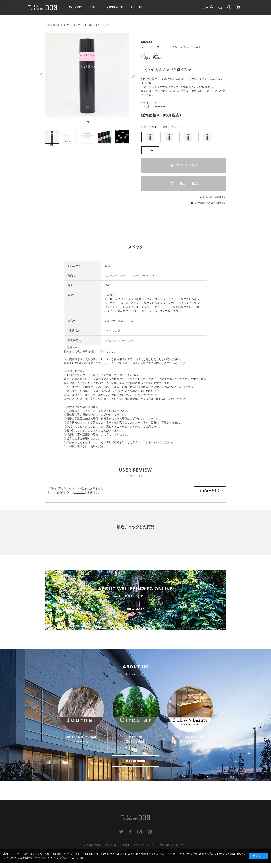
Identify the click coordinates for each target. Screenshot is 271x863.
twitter (121, 832)
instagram (139, 832)
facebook (130, 832)
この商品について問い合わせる (210, 202)
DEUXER (146, 42)
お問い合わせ (110, 845)
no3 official (135, 761)
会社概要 (125, 845)
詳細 (82, 857)
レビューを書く (210, 490)
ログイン (79, 492)
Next (133, 75)
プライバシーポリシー (145, 845)
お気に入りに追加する (214, 197)
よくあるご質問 (92, 845)
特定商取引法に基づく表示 (173, 845)
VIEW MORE (135, 609)
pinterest (150, 832)
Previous (41, 75)
